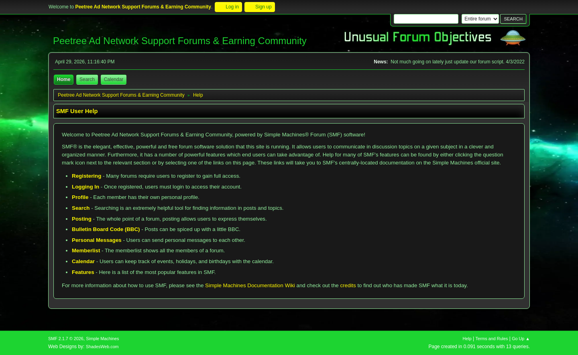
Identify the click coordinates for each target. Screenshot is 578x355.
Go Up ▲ (521, 338)
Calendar (83, 261)
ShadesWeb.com (102, 346)
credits (348, 285)
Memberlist (86, 250)
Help (467, 338)
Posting (82, 219)
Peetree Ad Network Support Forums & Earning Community (180, 40)
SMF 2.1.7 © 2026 (65, 338)
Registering (86, 176)
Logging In (85, 187)
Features (83, 272)
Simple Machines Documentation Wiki (250, 285)
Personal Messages (97, 240)
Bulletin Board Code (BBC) (106, 229)
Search (81, 208)
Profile (80, 197)
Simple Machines (102, 338)
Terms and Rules (492, 338)
